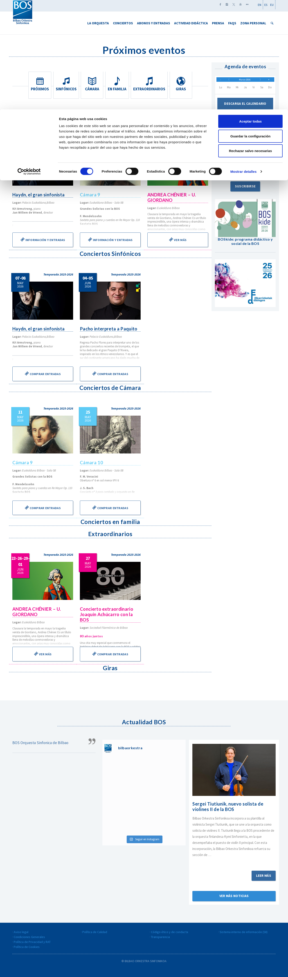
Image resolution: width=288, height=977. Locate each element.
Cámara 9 (90, 194)
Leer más (263, 875)
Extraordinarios (150, 84)
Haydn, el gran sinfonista (39, 194)
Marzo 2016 (244, 81)
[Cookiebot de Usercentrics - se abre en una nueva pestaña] (29, 62)
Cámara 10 (92, 462)
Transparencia (160, 937)
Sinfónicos (65, 84)
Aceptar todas (250, 12)
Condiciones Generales (29, 937)
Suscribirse (245, 189)
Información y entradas (42, 239)
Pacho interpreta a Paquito (109, 328)
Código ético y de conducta (169, 932)
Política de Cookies (27, 947)
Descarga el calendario (245, 107)
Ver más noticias (234, 896)
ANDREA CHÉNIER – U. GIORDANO (172, 197)
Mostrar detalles (243, 62)
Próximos (39, 84)
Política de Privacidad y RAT (32, 942)
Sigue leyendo (234, 861)
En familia (119, 84)
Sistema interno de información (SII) (244, 932)
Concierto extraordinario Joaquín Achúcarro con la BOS (107, 614)
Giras (181, 84)
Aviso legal (21, 932)
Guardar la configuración (250, 27)
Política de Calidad (94, 932)
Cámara (92, 84)
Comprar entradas (43, 373)
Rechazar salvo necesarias (250, 41)
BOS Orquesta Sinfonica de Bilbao (40, 742)
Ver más (178, 239)
